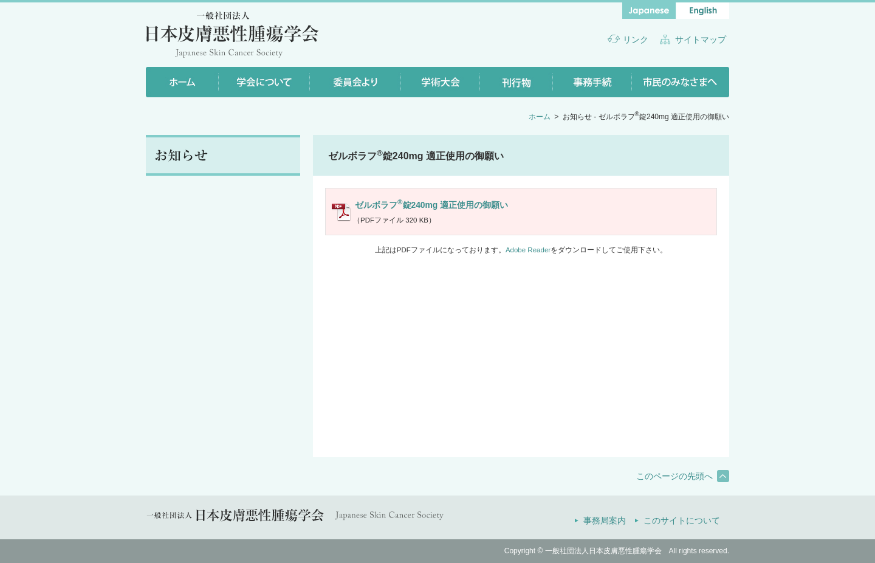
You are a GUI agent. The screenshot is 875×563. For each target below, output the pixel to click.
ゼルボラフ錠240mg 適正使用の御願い (431, 204)
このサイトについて (681, 520)
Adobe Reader (528, 250)
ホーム (540, 116)
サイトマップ (700, 39)
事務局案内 (604, 520)
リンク (635, 39)
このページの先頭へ (674, 476)
